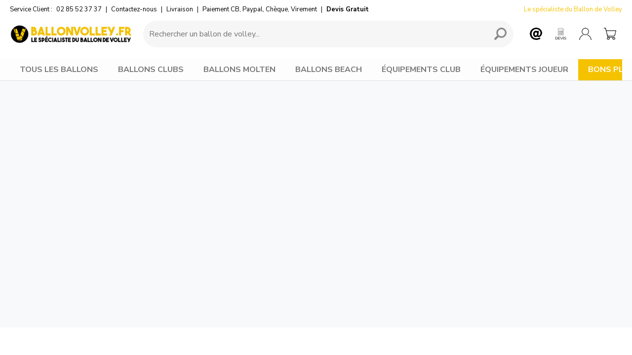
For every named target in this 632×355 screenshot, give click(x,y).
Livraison (179, 9)
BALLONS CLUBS (151, 69)
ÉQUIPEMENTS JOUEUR (524, 69)
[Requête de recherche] (313, 34)
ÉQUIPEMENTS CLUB (421, 69)
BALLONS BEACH (328, 69)
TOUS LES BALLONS (59, 69)
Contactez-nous (134, 9)
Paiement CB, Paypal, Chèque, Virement (259, 9)
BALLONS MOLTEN (239, 69)
